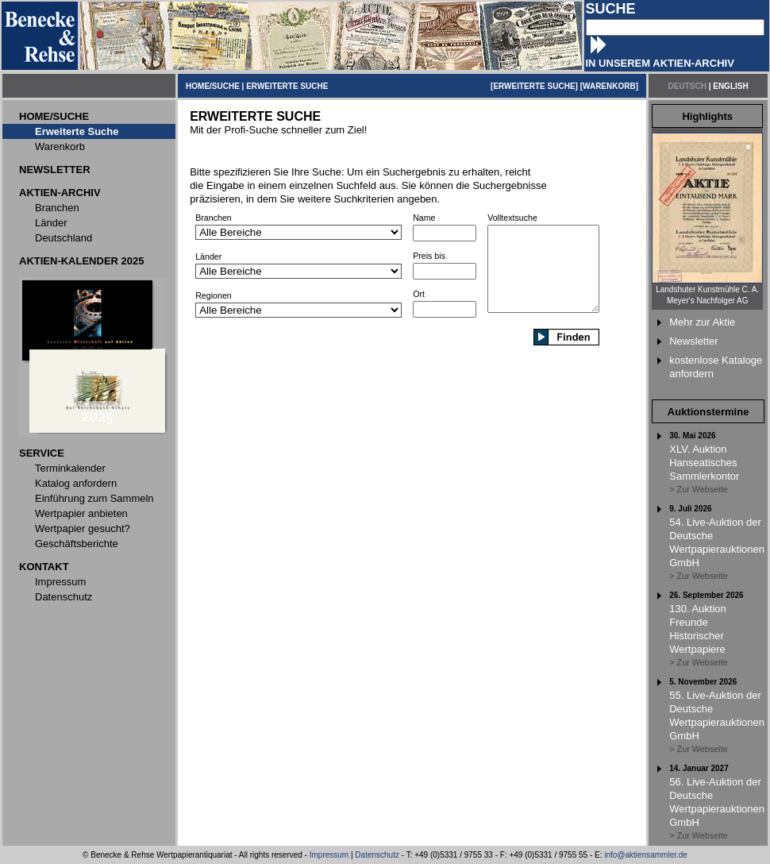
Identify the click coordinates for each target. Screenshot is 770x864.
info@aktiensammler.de (645, 854)
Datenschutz (377, 854)
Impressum (329, 854)
